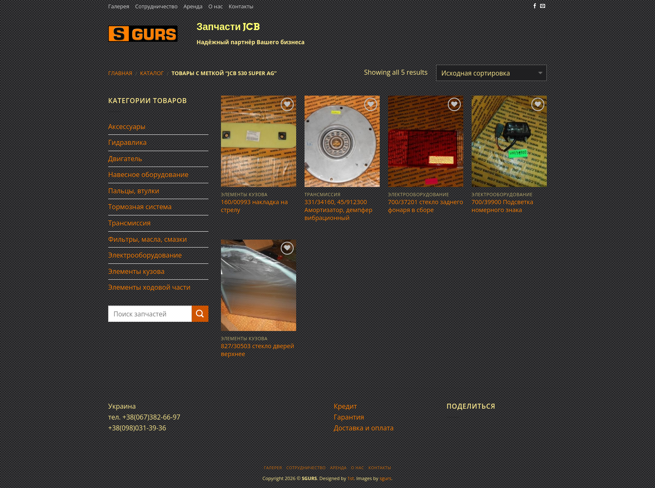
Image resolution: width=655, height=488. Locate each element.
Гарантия (349, 417)
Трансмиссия (129, 223)
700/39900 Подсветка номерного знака (502, 206)
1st (350, 478)
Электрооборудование (145, 255)
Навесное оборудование (148, 174)
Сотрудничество (156, 6)
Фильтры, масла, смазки (147, 239)
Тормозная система (140, 206)
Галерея (118, 6)
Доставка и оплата (364, 427)
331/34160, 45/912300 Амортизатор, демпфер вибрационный (339, 209)
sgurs (385, 478)
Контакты (240, 6)
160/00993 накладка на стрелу (254, 206)
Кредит (345, 406)
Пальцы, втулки (133, 190)
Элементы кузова (136, 271)
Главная (120, 73)
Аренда (193, 6)
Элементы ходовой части (149, 287)
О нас (215, 6)
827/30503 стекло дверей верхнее (257, 350)
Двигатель (125, 158)
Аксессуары (126, 126)
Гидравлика (127, 142)
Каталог (152, 73)
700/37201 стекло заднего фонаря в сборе (425, 206)
